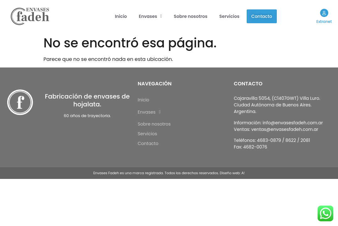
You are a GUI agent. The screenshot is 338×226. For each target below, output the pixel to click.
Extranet (324, 21)
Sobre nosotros (190, 16)
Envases (150, 16)
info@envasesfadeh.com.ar (293, 123)
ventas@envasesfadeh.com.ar (284, 129)
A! (243, 172)
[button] (150, 16)
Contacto (261, 16)
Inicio (121, 16)
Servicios (229, 16)
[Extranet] (324, 13)
